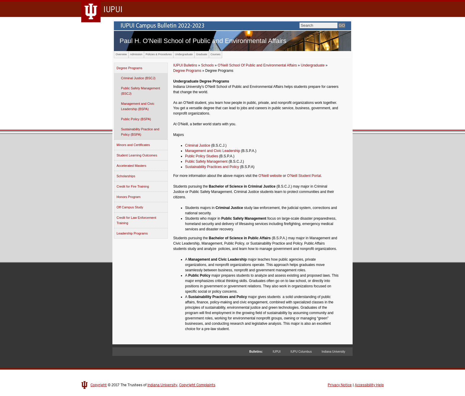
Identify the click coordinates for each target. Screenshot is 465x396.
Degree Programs (129, 68)
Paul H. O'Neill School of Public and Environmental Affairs (203, 41)
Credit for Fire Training (133, 186)
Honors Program (129, 197)
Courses (216, 54)
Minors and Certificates (133, 145)
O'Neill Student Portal (304, 176)
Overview (121, 54)
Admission (136, 54)
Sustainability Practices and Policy (212, 167)
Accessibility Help (369, 385)
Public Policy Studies (201, 156)
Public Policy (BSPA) (136, 119)
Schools (207, 65)
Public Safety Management (206, 161)
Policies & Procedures (159, 54)
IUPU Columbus (301, 351)
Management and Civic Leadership (212, 151)
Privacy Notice (340, 385)
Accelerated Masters (131, 165)
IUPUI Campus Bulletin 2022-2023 (232, 25)
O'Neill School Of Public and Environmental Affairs (257, 65)
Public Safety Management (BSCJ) (140, 90)
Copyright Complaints (197, 385)
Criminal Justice (197, 145)
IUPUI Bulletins (185, 65)
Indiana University (333, 351)
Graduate (201, 54)
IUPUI (277, 351)
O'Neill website (270, 176)
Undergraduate (184, 54)
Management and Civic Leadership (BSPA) (138, 106)
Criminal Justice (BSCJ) (138, 78)
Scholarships (126, 176)
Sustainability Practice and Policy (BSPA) (140, 131)
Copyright (98, 385)
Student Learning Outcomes (137, 155)
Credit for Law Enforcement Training (136, 220)
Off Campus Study (130, 207)
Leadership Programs (132, 233)
